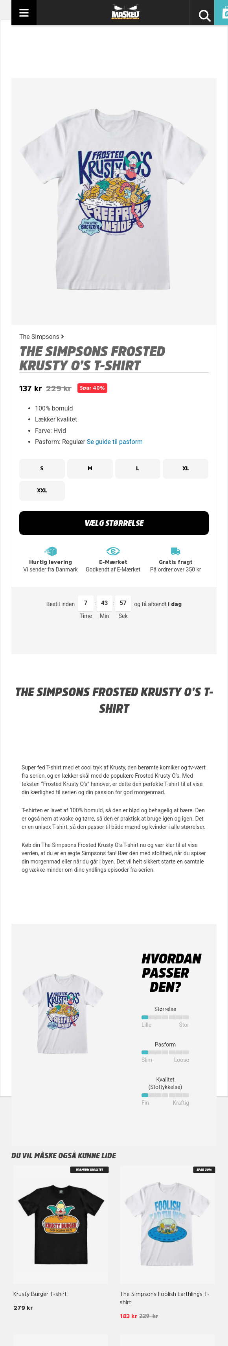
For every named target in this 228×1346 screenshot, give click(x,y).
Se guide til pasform (115, 442)
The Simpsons (41, 336)
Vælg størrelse (114, 523)
